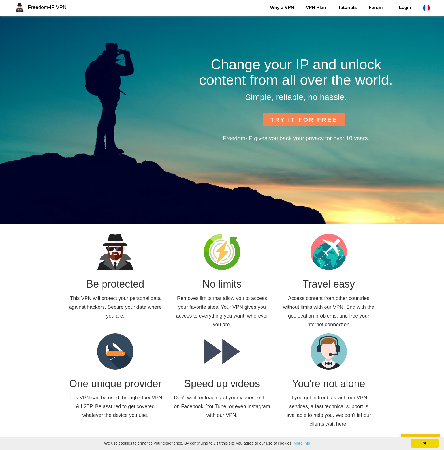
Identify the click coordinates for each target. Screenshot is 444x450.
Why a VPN (282, 7)
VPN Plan (316, 7)
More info (302, 443)
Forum (376, 7)
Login (405, 7)
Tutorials (347, 7)
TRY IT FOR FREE (304, 119)
